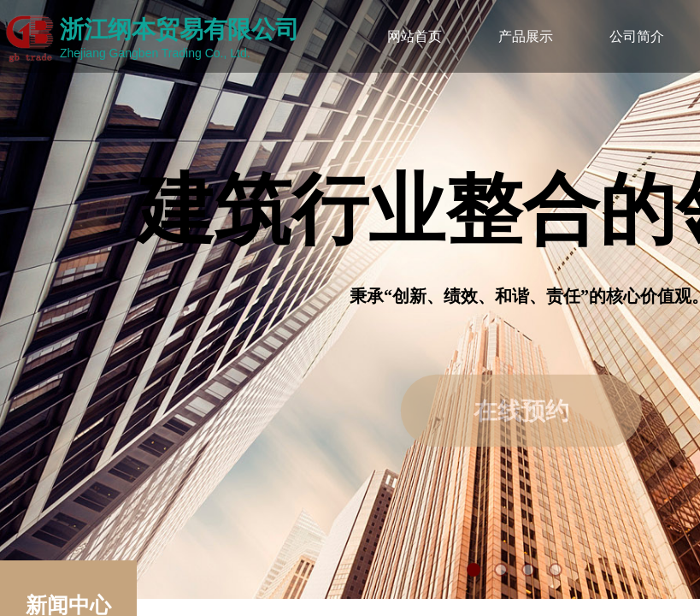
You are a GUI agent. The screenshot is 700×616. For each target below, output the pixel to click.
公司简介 (636, 36)
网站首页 (414, 36)
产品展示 (525, 36)
